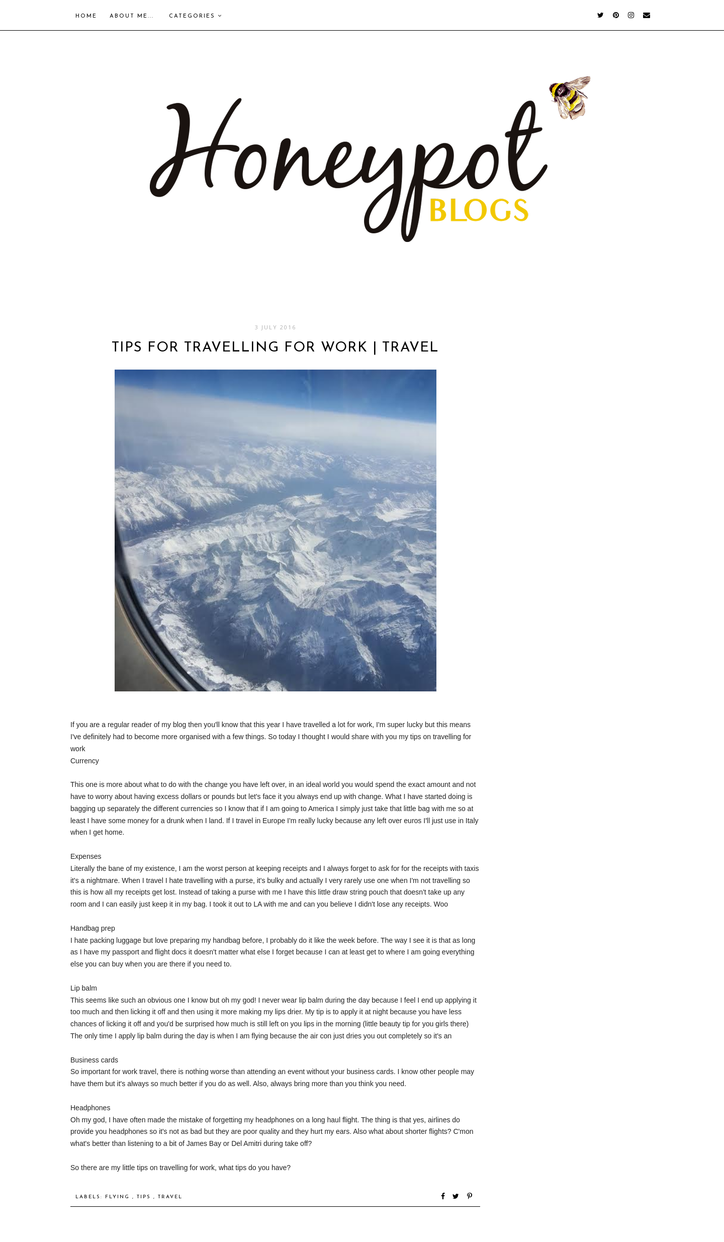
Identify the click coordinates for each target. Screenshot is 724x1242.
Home (86, 16)
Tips (145, 1197)
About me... (132, 16)
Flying (118, 1197)
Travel (170, 1197)
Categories (195, 16)
